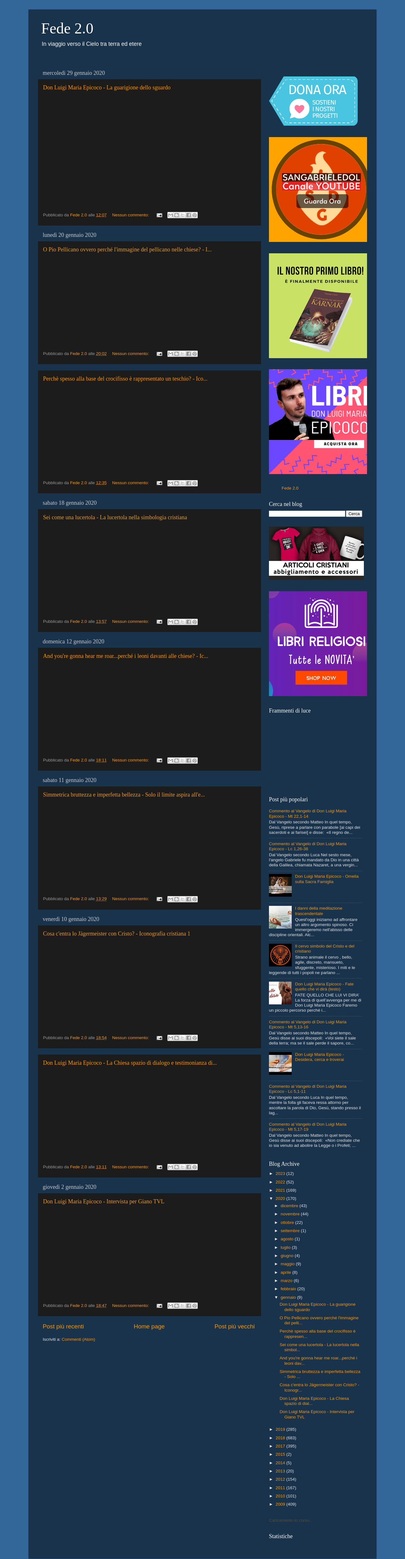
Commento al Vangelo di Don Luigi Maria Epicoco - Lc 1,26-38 (307, 846)
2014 (281, 1462)
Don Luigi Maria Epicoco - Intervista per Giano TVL (104, 1201)
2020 (281, 1198)
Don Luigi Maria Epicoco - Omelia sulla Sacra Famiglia (326, 879)
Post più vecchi (235, 1326)
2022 (281, 1182)
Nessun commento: (131, 215)
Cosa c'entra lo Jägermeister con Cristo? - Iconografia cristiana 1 (116, 933)
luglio (286, 1247)
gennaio (289, 1297)
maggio (288, 1263)
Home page (149, 1326)
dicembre (290, 1205)
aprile (286, 1272)
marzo (287, 1280)
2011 (281, 1487)
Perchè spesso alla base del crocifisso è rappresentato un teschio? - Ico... (125, 379)
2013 (281, 1471)
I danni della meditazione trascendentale (318, 911)
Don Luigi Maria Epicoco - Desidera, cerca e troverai (319, 1057)
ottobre (288, 1222)
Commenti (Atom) (78, 1339)
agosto (288, 1239)
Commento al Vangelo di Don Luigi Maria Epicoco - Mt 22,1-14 (307, 813)
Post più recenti (63, 1326)
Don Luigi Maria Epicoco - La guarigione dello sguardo (107, 87)
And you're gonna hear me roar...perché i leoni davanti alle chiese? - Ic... (125, 656)
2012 (281, 1479)
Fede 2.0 (67, 28)
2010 (281, 1496)
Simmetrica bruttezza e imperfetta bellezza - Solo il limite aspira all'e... (124, 795)
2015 (281, 1454)
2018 (281, 1438)
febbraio (289, 1288)
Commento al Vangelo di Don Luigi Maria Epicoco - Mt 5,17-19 (307, 1127)
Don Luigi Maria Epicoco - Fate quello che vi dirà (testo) (324, 986)
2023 (281, 1173)
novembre (291, 1214)
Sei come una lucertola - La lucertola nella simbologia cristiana (115, 517)
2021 (281, 1190)
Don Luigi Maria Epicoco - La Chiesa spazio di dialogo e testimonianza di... (130, 1063)
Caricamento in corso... (291, 1520)
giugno (288, 1255)
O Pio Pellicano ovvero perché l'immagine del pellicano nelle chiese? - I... (127, 249)
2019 (281, 1429)
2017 (281, 1446)
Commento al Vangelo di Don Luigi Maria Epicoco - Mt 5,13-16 (307, 1024)
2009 (281, 1504)
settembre (291, 1230)
